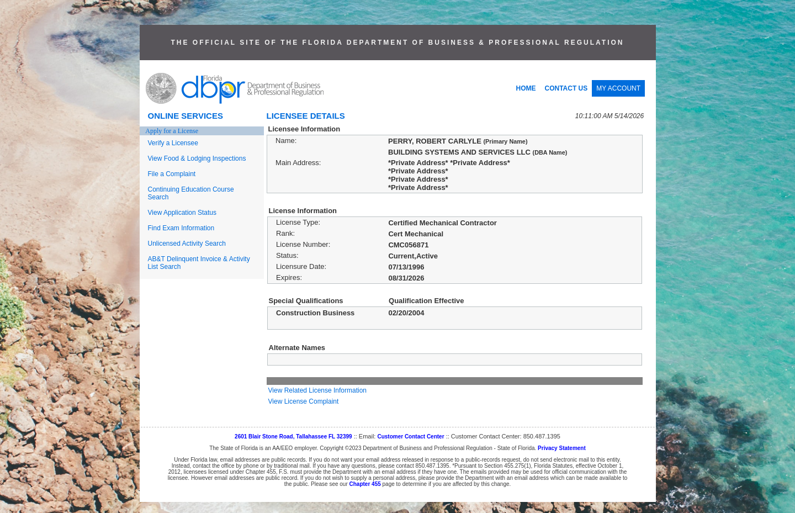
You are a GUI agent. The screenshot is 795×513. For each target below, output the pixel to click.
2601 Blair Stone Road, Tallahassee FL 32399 (293, 436)
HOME (526, 88)
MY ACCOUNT (618, 88)
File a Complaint (172, 174)
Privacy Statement (562, 448)
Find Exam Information (181, 228)
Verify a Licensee (173, 143)
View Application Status (182, 212)
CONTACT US (566, 88)
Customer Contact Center (410, 436)
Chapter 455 (365, 484)
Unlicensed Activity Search (187, 243)
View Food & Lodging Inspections (197, 158)
